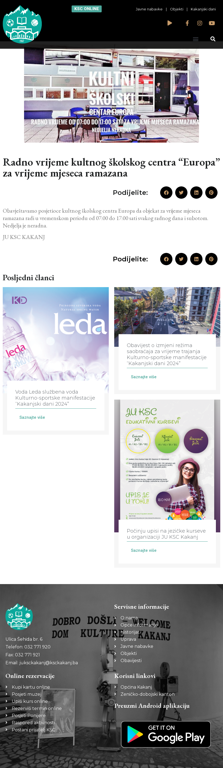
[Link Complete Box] (56, 361)
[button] (195, 38)
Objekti (176, 9)
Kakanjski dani (203, 9)
